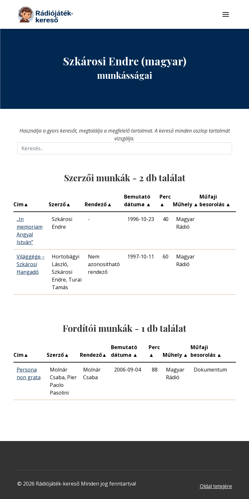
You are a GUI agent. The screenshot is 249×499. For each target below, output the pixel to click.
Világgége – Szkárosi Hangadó (31, 264)
